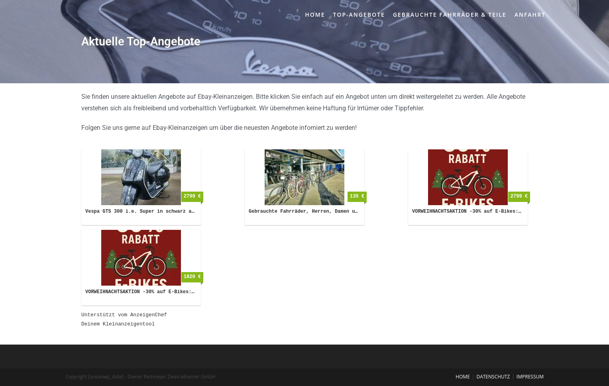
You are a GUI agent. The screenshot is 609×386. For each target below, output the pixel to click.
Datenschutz (493, 376)
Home (463, 376)
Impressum (530, 376)
